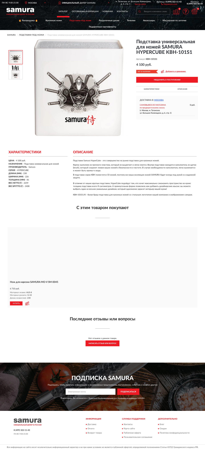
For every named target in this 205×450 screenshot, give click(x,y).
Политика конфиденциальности (174, 433)
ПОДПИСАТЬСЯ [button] (128, 392)
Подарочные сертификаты (102, 27)
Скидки (163, 429)
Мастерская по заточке (174, 20)
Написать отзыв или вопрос (102, 343)
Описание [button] (182, 89)
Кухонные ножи (54, 20)
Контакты (122, 12)
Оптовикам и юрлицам (85, 12)
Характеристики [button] (151, 89)
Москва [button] (159, 100)
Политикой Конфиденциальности (102, 398)
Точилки (131, 20)
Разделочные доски (109, 20)
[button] (169, 4)
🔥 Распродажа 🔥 (28, 20)
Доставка (92, 424)
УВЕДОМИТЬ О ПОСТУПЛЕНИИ (167, 80)
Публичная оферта (132, 433)
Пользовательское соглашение (138, 437)
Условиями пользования (127, 398)
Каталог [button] (63, 12)
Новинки (107, 12)
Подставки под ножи (80, 20)
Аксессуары (149, 20)
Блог (162, 424)
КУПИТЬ (16, 303)
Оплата (91, 429)
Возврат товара (95, 433)
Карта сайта (129, 429)
